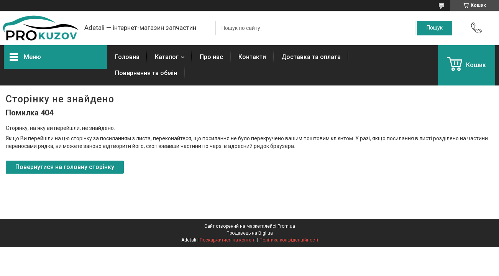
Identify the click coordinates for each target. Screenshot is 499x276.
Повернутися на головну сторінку (64, 167)
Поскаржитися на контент (228, 240)
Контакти (252, 57)
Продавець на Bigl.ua (250, 233)
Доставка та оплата (311, 57)
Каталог (167, 57)
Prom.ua (286, 226)
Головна (127, 57)
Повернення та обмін (146, 73)
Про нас (211, 57)
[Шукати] (434, 28)
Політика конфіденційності (288, 240)
